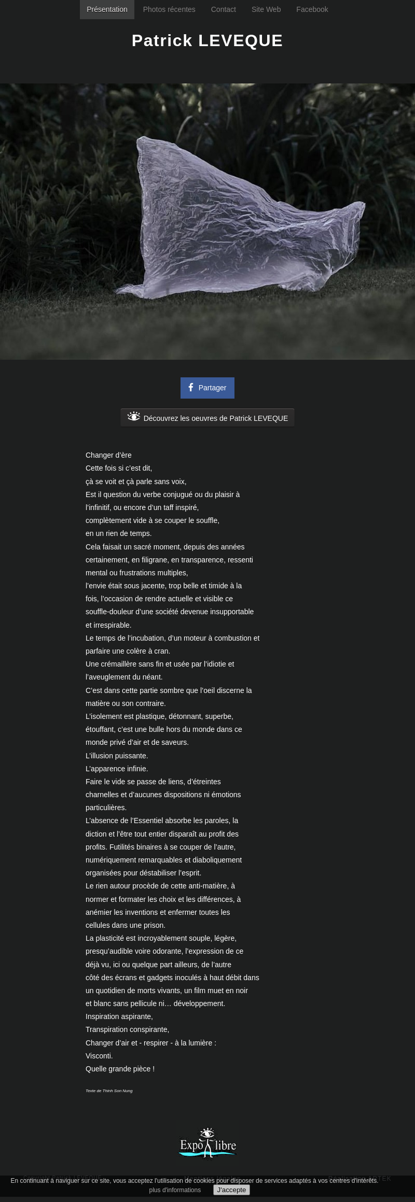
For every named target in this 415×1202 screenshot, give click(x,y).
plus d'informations (175, 1190)
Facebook (312, 9)
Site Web (266, 9)
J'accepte (231, 1190)
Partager (206, 386)
